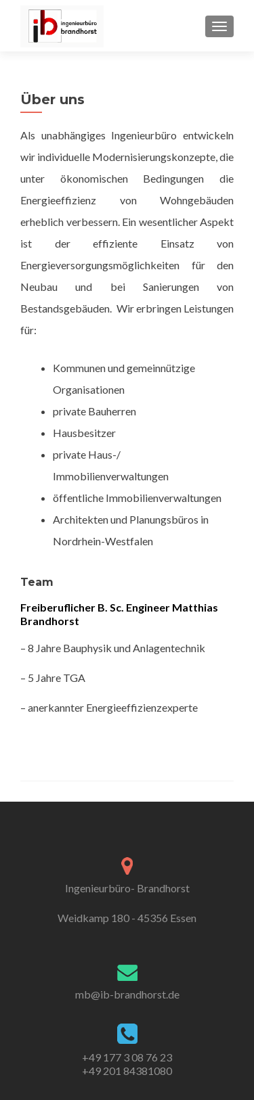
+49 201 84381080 (127, 1070)
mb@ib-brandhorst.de (127, 994)
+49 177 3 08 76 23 (127, 1057)
